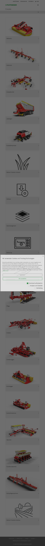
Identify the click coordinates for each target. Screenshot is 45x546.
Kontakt (33, 538)
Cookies (27, 538)
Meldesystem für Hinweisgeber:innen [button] (21, 540)
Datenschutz (20, 538)
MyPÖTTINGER (16, 1)
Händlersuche (23, 1)
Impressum (11, 538)
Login (37, 1)
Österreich (31, 1)
